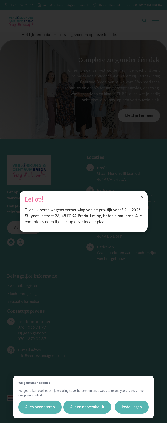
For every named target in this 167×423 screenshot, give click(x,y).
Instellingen (132, 406)
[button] (141, 196)
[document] (83, 211)
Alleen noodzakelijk (87, 406)
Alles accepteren (40, 406)
